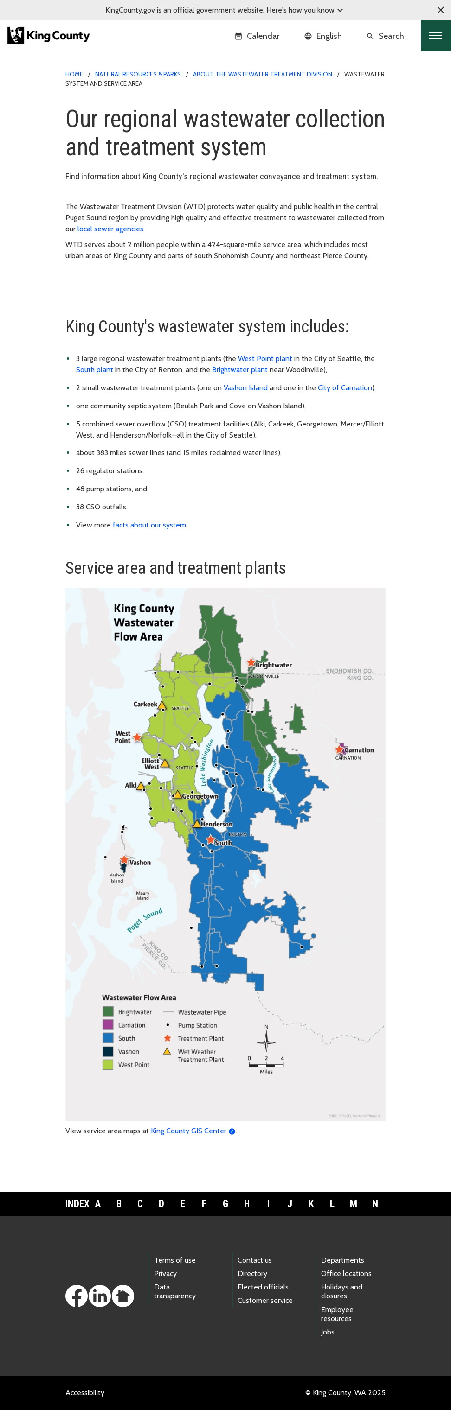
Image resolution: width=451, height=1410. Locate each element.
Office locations (346, 1273)
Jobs (328, 1331)
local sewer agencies (110, 228)
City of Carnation (345, 387)
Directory (252, 1273)
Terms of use (175, 1260)
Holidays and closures (341, 1291)
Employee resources (337, 1314)
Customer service (265, 1300)
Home (74, 74)
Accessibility (84, 1392)
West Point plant (265, 358)
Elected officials (263, 1287)
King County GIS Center (188, 1130)
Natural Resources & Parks (138, 74)
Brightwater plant (240, 369)
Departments (342, 1260)
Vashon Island (246, 387)
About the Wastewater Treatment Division (262, 74)
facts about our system (149, 525)
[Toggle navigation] (436, 35)
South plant (94, 369)
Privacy (165, 1273)
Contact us (255, 1260)
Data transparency (175, 1291)
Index (76, 1203)
